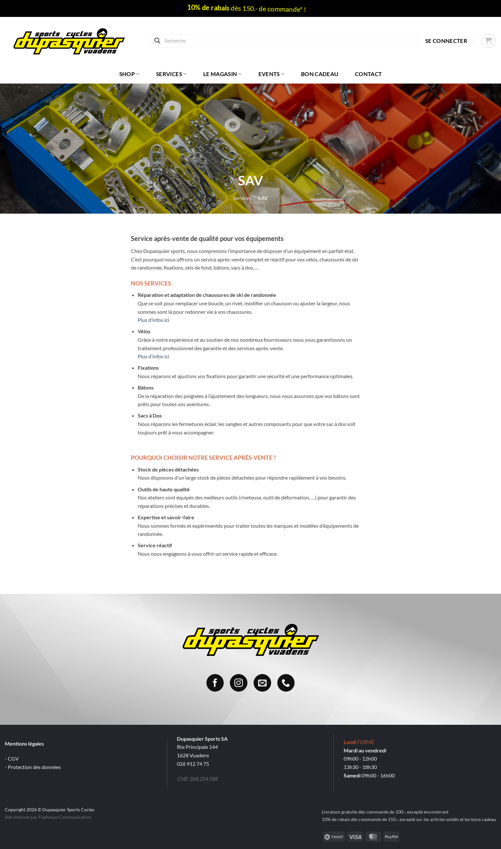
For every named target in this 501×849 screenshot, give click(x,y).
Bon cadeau (319, 74)
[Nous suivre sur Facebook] (215, 683)
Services (171, 74)
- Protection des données (33, 767)
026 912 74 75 (193, 764)
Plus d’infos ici (136, 320)
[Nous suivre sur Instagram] (238, 683)
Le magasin (222, 74)
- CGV (12, 758)
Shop (129, 74)
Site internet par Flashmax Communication (48, 817)
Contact (368, 74)
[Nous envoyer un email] (262, 683)
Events (271, 74)
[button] (446, 40)
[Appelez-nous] (286, 683)
